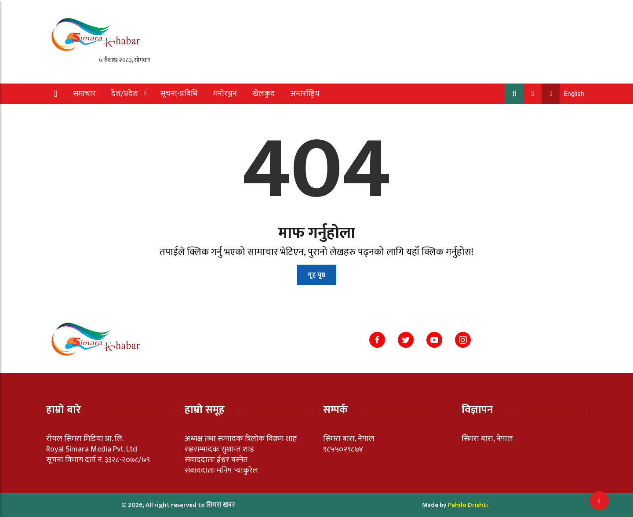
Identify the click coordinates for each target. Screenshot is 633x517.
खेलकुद (263, 93)
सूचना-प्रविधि (179, 93)
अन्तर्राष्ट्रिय (305, 93)
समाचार (84, 93)
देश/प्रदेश (124, 93)
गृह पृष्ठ (316, 275)
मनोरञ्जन (225, 93)
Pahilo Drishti (468, 504)
